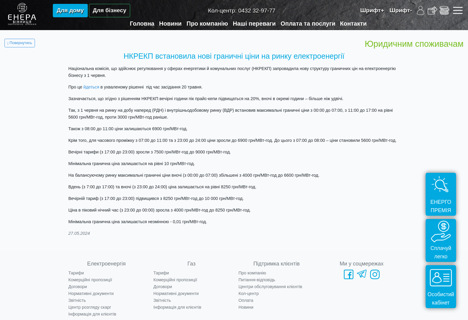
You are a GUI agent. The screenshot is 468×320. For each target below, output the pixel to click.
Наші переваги (254, 23)
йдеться (91, 87)
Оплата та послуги (308, 23)
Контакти (353, 23)
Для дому (70, 10)
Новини (170, 23)
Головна (142, 23)
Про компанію (207, 23)
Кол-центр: (241, 10)
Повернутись (19, 43)
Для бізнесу (109, 10)
